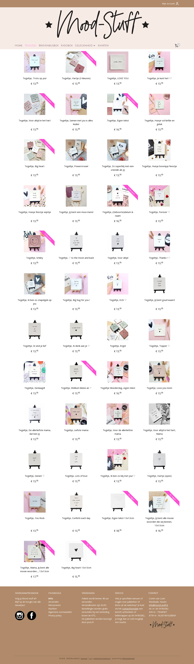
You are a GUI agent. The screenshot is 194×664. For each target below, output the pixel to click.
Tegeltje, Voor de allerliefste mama (118, 432)
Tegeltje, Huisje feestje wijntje (34, 212)
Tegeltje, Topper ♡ (159, 345)
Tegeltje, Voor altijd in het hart (35, 120)
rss (90, 658)
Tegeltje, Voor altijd (117, 257)
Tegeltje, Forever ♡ (159, 212)
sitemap (84, 658)
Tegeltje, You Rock (34, 518)
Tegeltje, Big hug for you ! (76, 299)
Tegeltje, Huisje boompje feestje (159, 166)
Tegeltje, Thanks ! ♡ (159, 257)
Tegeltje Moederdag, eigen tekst (117, 387)
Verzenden (53, 601)
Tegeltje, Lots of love (76, 475)
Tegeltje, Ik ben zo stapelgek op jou (35, 301)
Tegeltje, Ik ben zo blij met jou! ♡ (117, 475)
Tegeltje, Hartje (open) (159, 475)
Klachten (52, 608)
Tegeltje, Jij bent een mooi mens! (76, 212)
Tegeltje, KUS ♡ (117, 299)
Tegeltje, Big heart (34, 166)
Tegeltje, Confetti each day (76, 518)
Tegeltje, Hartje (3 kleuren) (76, 78)
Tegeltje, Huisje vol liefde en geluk (159, 122)
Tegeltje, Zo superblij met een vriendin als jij (118, 168)
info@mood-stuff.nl (158, 605)
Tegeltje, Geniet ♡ (34, 475)
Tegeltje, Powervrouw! (76, 166)
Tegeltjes (30, 45)
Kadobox (67, 45)
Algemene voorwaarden (60, 612)
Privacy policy (55, 615)
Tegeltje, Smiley (34, 257)
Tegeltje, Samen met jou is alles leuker (76, 122)
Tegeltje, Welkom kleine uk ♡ (76, 387)
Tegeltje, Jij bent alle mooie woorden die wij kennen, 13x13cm (159, 522)
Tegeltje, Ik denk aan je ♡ (76, 345)
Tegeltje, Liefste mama (76, 430)
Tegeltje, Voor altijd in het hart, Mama (159, 432)
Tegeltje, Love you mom (159, 387)
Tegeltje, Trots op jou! (34, 78)
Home (18, 45)
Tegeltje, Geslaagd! (34, 387)
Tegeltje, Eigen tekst (118, 120)
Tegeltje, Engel (118, 345)
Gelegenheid (85, 45)
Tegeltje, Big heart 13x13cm (76, 567)
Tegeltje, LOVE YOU (118, 78)
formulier (134, 608)
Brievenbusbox (49, 45)
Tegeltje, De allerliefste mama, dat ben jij (34, 432)
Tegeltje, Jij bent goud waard (159, 299)
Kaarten (103, 45)
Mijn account (170, 3)
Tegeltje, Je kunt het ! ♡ (159, 78)
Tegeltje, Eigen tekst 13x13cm (118, 518)
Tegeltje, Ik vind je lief (34, 345)
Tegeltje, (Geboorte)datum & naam (117, 213)
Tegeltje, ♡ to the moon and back (76, 257)
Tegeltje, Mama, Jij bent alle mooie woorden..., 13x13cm (34, 569)
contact (126, 608)
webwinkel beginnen (102, 658)
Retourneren (54, 605)
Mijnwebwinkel (128, 658)
